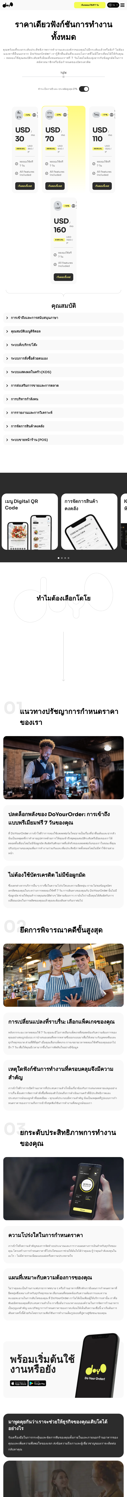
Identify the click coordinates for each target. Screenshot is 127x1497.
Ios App (19, 1332)
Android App (37, 1332)
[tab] (63, 268)
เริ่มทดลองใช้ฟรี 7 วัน (88, 5)
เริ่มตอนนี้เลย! (40, 160)
